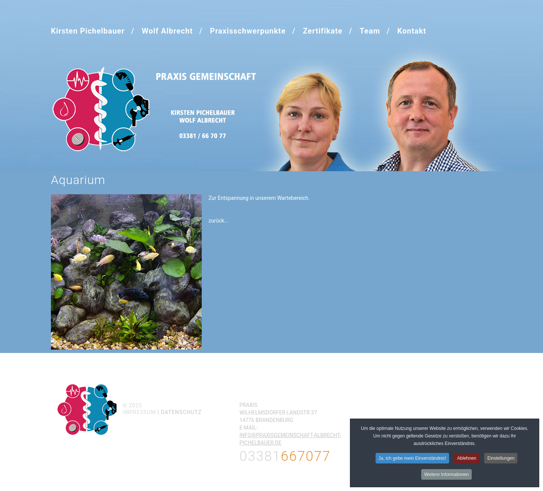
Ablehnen (466, 459)
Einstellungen (500, 459)
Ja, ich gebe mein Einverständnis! (412, 459)
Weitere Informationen (446, 475)
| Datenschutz (180, 412)
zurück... (219, 221)
